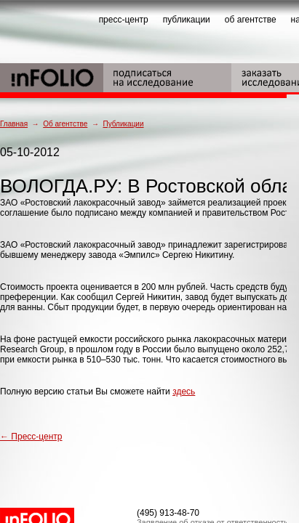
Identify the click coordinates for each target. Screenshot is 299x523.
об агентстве (250, 20)
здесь (183, 391)
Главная (14, 124)
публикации (186, 20)
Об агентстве (65, 124)
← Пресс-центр (31, 436)
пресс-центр (123, 20)
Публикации (123, 124)
